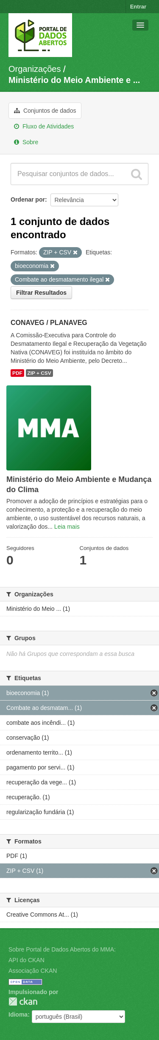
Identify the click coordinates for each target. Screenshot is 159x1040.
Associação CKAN (32, 970)
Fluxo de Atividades (44, 126)
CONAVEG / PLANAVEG (49, 322)
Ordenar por (28, 199)
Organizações (34, 69)
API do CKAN (26, 960)
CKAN (22, 1001)
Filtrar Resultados (41, 292)
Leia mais (67, 526)
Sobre (26, 142)
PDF (17, 373)
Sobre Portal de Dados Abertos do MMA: (62, 949)
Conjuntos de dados (45, 110)
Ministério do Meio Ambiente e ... (74, 80)
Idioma (18, 1014)
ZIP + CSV (39, 373)
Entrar (138, 6)
